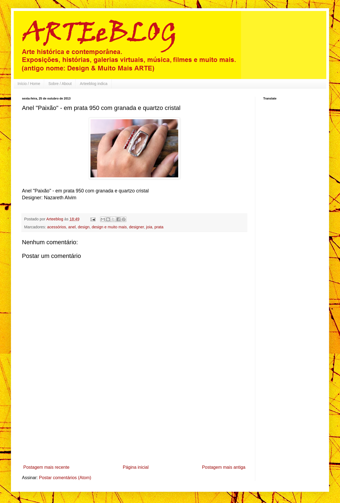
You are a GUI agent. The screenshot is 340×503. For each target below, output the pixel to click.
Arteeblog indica (93, 83)
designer (136, 227)
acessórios (56, 227)
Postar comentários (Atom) (65, 477)
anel (72, 227)
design (83, 227)
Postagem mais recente (46, 467)
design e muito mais (109, 227)
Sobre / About (60, 83)
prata (158, 227)
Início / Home (29, 83)
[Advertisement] (134, 421)
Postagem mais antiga (223, 467)
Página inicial (136, 467)
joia (149, 227)
